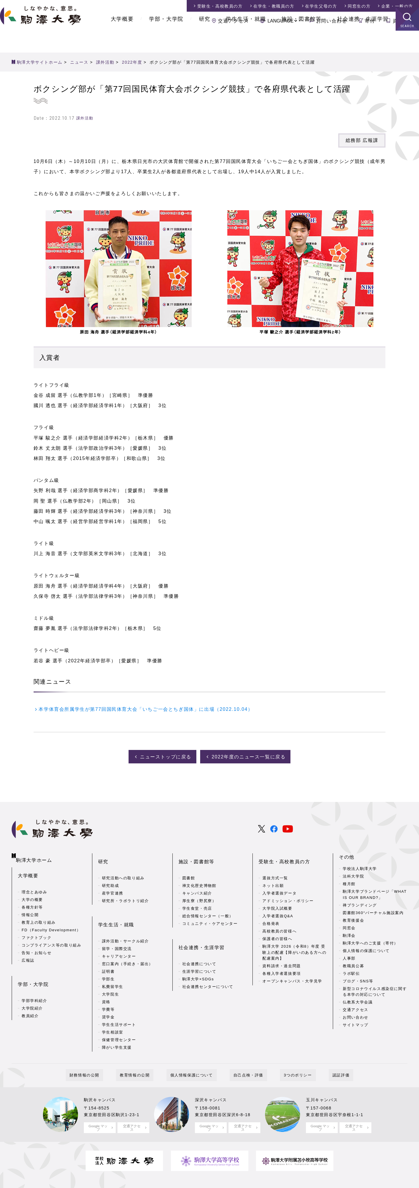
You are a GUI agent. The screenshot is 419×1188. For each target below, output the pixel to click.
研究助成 (110, 874)
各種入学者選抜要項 (281, 962)
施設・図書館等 (301, 41)
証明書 (108, 950)
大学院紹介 (32, 989)
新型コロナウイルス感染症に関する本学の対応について (375, 989)
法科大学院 (353, 874)
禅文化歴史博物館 (199, 874)
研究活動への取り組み (123, 866)
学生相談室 (112, 1011)
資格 (106, 981)
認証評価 (322, 1054)
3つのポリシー (286, 1054)
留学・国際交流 (117, 927)
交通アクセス (233, 20)
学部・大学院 (166, 41)
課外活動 (84, 118)
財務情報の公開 (103, 1054)
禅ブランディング (360, 902)
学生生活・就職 (246, 41)
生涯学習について (199, 950)
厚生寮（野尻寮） (199, 889)
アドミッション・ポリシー (288, 889)
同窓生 (359, 6)
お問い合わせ (331, 20)
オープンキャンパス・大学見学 (292, 969)
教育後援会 (353, 918)
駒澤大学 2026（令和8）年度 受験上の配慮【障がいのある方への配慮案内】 (294, 940)
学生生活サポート (119, 1003)
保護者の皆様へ (277, 927)
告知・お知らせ (36, 943)
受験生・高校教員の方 (284, 854)
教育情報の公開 (146, 1054)
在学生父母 (321, 6)
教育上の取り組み (39, 913)
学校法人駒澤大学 (360, 866)
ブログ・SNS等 (358, 978)
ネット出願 (273, 874)
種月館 (349, 881)
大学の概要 (32, 890)
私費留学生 (112, 965)
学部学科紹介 (34, 982)
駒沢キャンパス (102, 1078)
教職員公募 (353, 963)
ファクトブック (36, 928)
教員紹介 (30, 997)
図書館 (188, 866)
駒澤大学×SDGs (198, 958)
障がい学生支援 (117, 1026)
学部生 (108, 958)
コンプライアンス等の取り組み (51, 936)
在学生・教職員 (273, 6)
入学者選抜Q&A (277, 904)
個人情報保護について (195, 1054)
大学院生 (110, 973)
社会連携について (199, 943)
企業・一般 (397, 6)
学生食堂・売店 (197, 897)
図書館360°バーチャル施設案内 (373, 910)
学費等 (108, 988)
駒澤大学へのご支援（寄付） (370, 940)
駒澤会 (349, 933)
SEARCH (407, 48)
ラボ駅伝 (351, 971)
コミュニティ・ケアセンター (210, 912)
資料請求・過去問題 (281, 954)
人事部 (349, 955)
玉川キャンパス (324, 1078)
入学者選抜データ (279, 881)
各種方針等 (32, 898)
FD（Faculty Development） (51, 920)
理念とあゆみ (34, 882)
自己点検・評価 (244, 1054)
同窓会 (349, 925)
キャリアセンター (119, 935)
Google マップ (98, 1106)
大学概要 (122, 41)
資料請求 (403, 20)
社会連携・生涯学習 (363, 41)
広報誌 (28, 951)
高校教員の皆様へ (279, 919)
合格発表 (270, 912)
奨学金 (108, 996)
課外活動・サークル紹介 (125, 920)
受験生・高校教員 (220, 6)
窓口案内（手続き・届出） (127, 943)
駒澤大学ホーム (35, 853)
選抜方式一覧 (275, 866)
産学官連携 (112, 881)
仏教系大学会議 (358, 1000)
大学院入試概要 (277, 897)
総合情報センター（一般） (207, 904)
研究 (204, 41)
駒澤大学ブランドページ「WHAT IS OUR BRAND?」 (375, 892)
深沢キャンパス (213, 1078)
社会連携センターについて (207, 965)
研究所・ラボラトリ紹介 (125, 889)
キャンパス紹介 (197, 881)
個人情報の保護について (366, 948)
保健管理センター (119, 1019)
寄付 (370, 20)
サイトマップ (355, 1022)
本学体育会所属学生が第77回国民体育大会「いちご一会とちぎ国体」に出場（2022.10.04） (146, 709)
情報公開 (30, 905)
